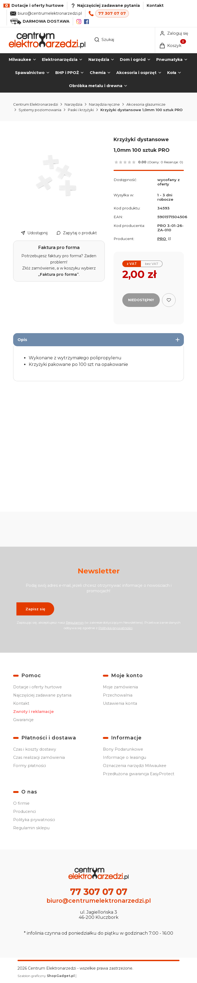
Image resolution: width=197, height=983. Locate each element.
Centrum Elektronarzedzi (35, 104)
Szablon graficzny (47, 976)
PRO (162, 238)
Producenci (24, 811)
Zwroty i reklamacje (33, 711)
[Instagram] (78, 21)
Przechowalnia (117, 695)
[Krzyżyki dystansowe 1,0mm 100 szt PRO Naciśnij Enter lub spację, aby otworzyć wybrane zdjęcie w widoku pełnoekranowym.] (59, 175)
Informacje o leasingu (124, 757)
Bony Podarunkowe (123, 749)
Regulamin (75, 622)
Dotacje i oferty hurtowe (37, 687)
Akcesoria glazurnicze (146, 104)
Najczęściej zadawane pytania (42, 695)
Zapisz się (35, 609)
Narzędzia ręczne (104, 104)
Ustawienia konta (120, 703)
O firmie (21, 803)
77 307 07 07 (112, 13)
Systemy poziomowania (40, 110)
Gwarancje (23, 719)
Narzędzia (73, 104)
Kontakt (155, 5)
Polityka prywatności (34, 819)
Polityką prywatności (115, 628)
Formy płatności (29, 765)
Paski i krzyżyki (81, 110)
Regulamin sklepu (31, 827)
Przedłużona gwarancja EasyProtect (138, 773)
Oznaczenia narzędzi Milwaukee (134, 765)
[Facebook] (86, 21)
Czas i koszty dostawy (34, 749)
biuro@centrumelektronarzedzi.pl (50, 13)
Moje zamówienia (120, 687)
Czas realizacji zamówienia (39, 757)
